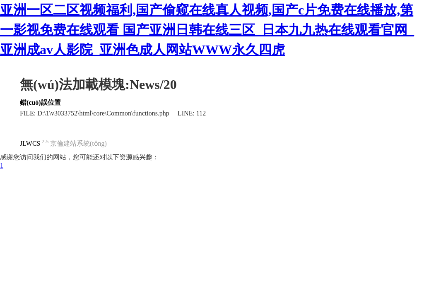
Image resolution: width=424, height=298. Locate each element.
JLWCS (30, 143)
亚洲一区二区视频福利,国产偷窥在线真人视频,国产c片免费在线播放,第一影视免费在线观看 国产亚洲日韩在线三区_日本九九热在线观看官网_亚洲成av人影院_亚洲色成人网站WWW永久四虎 (207, 29)
